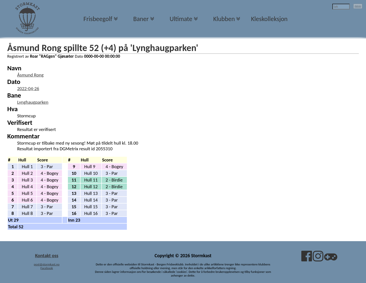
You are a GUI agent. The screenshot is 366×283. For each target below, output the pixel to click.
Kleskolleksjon (269, 19)
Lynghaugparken (32, 102)
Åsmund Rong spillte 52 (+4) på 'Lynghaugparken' (102, 47)
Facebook (46, 268)
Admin (358, 6)
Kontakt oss (46, 255)
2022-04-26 (28, 88)
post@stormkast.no (47, 264)
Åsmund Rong (30, 75)
